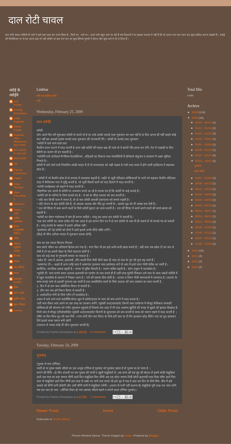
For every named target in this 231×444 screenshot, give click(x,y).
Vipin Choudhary (20, 196)
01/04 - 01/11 (203, 122)
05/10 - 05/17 (203, 210)
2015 (195, 267)
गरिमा (16, 238)
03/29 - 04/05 (203, 194)
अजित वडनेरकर (18, 220)
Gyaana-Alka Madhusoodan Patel (20, 140)
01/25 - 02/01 (203, 138)
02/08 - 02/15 (203, 149)
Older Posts (167, 410)
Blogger (153, 435)
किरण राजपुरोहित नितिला (19, 230)
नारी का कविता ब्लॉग (46, 95)
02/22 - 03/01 (203, 160)
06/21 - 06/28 (203, 221)
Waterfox (19, 204)
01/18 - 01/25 (203, 133)
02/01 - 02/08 (203, 144)
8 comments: (98, 332)
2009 (195, 117)
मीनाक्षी (17, 255)
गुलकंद (41, 355)
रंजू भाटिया (19, 267)
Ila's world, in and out (20, 151)
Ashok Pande (18, 128)
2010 (195, 250)
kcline (128, 435)
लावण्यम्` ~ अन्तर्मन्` (19, 280)
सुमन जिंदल (19, 304)
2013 (195, 261)
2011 (195, 256)
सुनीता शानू (19, 298)
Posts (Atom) (62, 419)
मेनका (16, 261)
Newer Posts (47, 410)
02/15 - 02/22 (203, 155)
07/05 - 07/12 (203, 232)
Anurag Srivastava (20, 111)
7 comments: (98, 396)
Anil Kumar (18, 103)
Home (108, 410)
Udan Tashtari (18, 185)
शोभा (16, 287)
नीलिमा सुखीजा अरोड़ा (17, 247)
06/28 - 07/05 (203, 227)
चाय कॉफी (44, 122)
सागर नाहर (19, 292)
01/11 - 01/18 (203, 128)
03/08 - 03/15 (203, 183)
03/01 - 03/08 (203, 178)
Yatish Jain (17, 211)
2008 (195, 112)
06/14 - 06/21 (203, 216)
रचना (16, 273)
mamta (18, 310)
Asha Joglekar (19, 120)
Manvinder (20, 158)
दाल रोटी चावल (35, 20)
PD (15, 164)
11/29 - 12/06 (203, 243)
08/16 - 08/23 (203, 238)
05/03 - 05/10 (203, 205)
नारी (38, 100)
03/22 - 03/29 (203, 189)
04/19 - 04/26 (203, 199)
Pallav (17, 178)
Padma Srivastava (20, 171)
